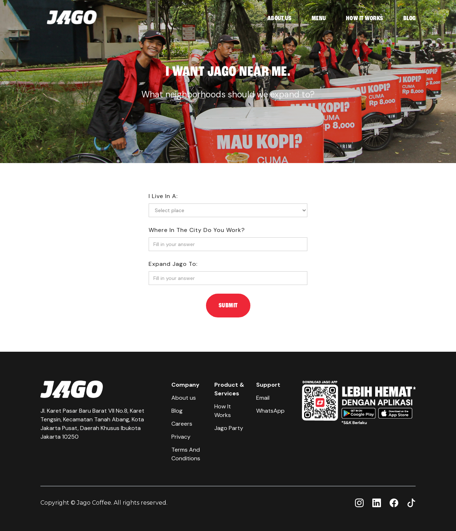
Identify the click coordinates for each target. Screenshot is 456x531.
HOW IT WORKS (364, 18)
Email (262, 397)
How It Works (222, 411)
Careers (181, 423)
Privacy (180, 436)
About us (183, 397)
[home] (71, 19)
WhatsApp (270, 410)
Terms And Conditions (185, 454)
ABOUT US (279, 18)
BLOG (409, 18)
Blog (177, 410)
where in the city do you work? (197, 230)
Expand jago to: (173, 264)
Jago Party (228, 428)
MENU (319, 18)
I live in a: (163, 196)
